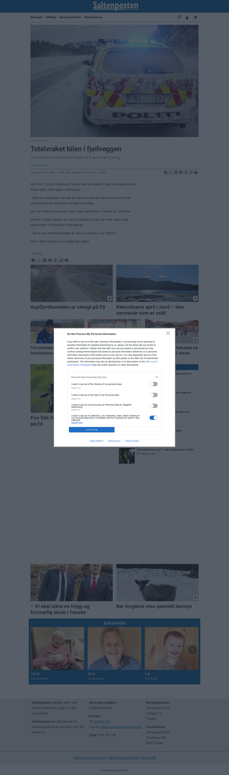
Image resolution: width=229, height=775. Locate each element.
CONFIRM (92, 430)
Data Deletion (96, 441)
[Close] (169, 334)
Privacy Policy (132, 441)
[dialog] (114, 387)
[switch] (154, 384)
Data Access (114, 441)
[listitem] (114, 377)
